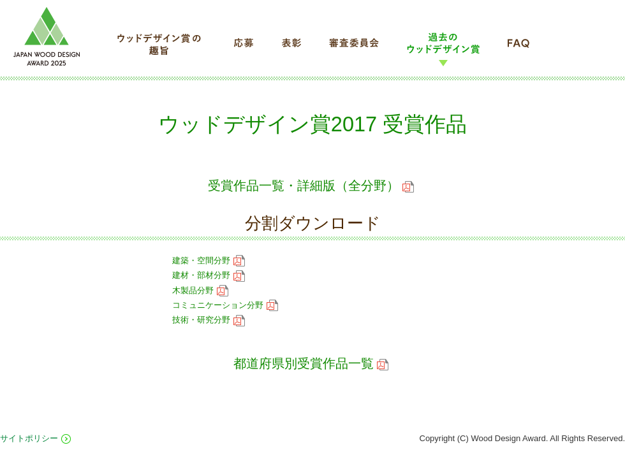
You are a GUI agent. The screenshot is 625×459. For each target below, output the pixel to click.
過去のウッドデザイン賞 (443, 49)
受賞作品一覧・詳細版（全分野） (311, 185)
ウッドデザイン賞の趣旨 (160, 49)
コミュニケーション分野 (225, 305)
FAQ (518, 49)
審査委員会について (354, 49)
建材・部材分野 (208, 275)
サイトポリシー (29, 438)
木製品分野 (200, 290)
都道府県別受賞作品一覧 (310, 363)
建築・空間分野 (208, 260)
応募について (243, 49)
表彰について (291, 49)
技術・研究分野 (208, 319)
